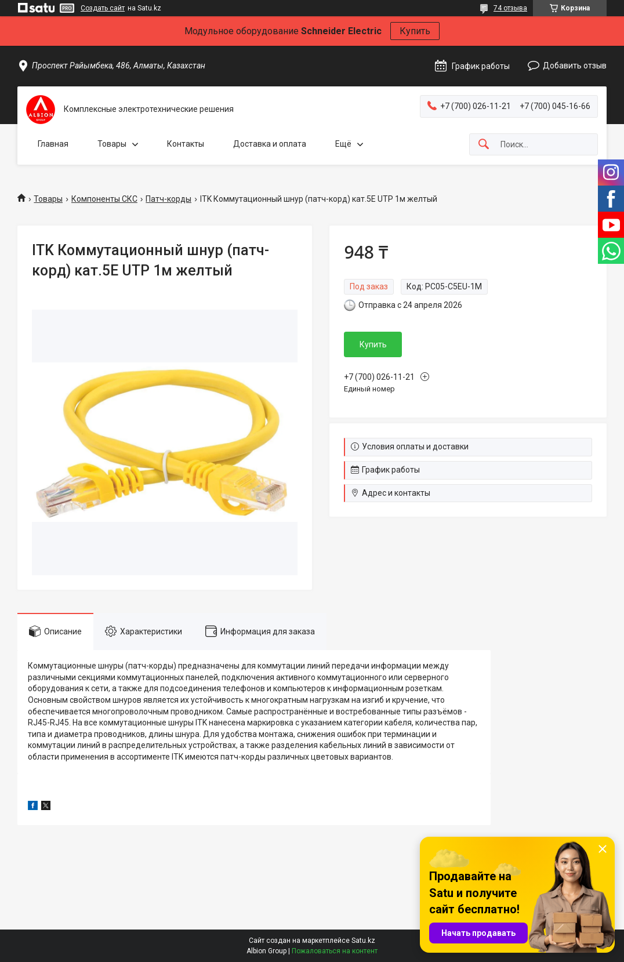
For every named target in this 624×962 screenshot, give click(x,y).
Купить (415, 31)
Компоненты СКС (104, 199)
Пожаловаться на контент (335, 951)
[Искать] (484, 145)
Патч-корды (168, 199)
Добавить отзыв (575, 65)
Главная (53, 143)
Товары (111, 143)
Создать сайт (103, 8)
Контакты (185, 143)
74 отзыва (510, 8)
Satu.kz (363, 940)
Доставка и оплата (269, 143)
